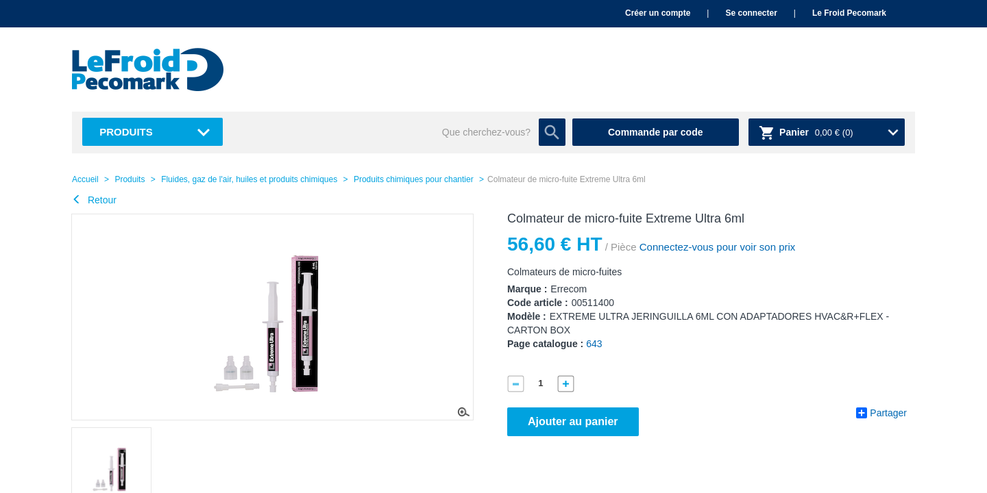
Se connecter (751, 13)
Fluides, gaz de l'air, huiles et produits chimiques (249, 179)
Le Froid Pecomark (849, 13)
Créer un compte (657, 13)
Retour (94, 199)
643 (594, 343)
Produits (126, 132)
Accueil (85, 179)
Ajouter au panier (573, 421)
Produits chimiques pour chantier (414, 179)
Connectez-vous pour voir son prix (716, 247)
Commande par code (655, 132)
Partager (881, 412)
